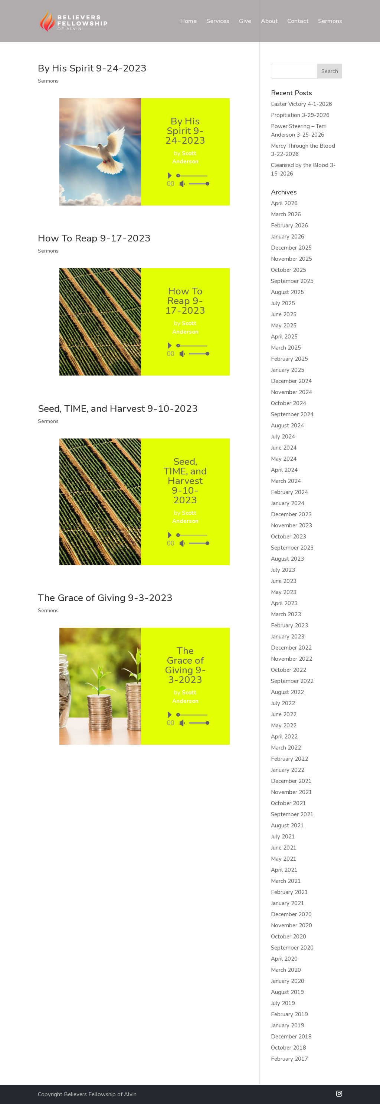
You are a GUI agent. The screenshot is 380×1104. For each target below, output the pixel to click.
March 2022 (286, 747)
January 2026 (287, 236)
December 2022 (291, 647)
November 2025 (291, 259)
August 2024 (287, 425)
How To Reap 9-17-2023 (94, 238)
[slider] (193, 176)
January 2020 (287, 981)
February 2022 (289, 759)
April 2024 (284, 470)
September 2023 (292, 547)
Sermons (330, 22)
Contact (297, 22)
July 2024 (283, 436)
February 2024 (289, 492)
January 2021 (287, 903)
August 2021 (287, 825)
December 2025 (291, 247)
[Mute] (182, 183)
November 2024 (291, 392)
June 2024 (284, 447)
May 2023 (284, 592)
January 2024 (287, 503)
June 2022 (284, 714)
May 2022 (284, 725)
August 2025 (287, 292)
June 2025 (284, 314)
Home (188, 22)
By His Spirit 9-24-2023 (92, 68)
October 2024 (288, 403)
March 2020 (286, 970)
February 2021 (289, 892)
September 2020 (292, 947)
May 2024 (284, 459)
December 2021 (291, 781)
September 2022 (292, 681)
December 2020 (291, 914)
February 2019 (289, 1014)
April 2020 (284, 959)
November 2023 (291, 525)
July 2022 (283, 703)
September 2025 (292, 281)
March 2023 (286, 614)
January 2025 (287, 370)
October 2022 (288, 670)
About (269, 22)
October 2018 (288, 1047)
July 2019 (283, 1003)
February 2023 (289, 625)
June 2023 (284, 581)
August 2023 (287, 559)
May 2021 (284, 859)
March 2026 (286, 214)
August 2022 (287, 692)
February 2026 (289, 225)
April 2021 (284, 870)
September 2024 (292, 414)
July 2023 (283, 570)
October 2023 (288, 536)
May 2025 (284, 325)
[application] (185, 179)
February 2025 (289, 359)
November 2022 (291, 659)
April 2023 (284, 603)
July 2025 (283, 303)
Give (245, 22)
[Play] (169, 175)
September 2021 (292, 814)
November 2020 (291, 925)
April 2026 (284, 203)
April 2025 (284, 336)
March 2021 (286, 881)
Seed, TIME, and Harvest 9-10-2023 (118, 408)
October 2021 (288, 803)
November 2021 (291, 792)
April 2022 (284, 736)
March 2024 (286, 481)
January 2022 (287, 770)
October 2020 (288, 936)
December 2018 (291, 1036)
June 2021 (284, 847)
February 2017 (289, 1059)
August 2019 (287, 992)
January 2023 (287, 636)
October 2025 (288, 270)
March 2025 (286, 347)
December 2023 (291, 514)
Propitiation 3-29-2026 (300, 115)
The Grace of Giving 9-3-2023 (105, 597)
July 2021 (283, 836)
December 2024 (291, 381)
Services (217, 22)
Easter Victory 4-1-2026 (301, 104)
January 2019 (287, 1025)
